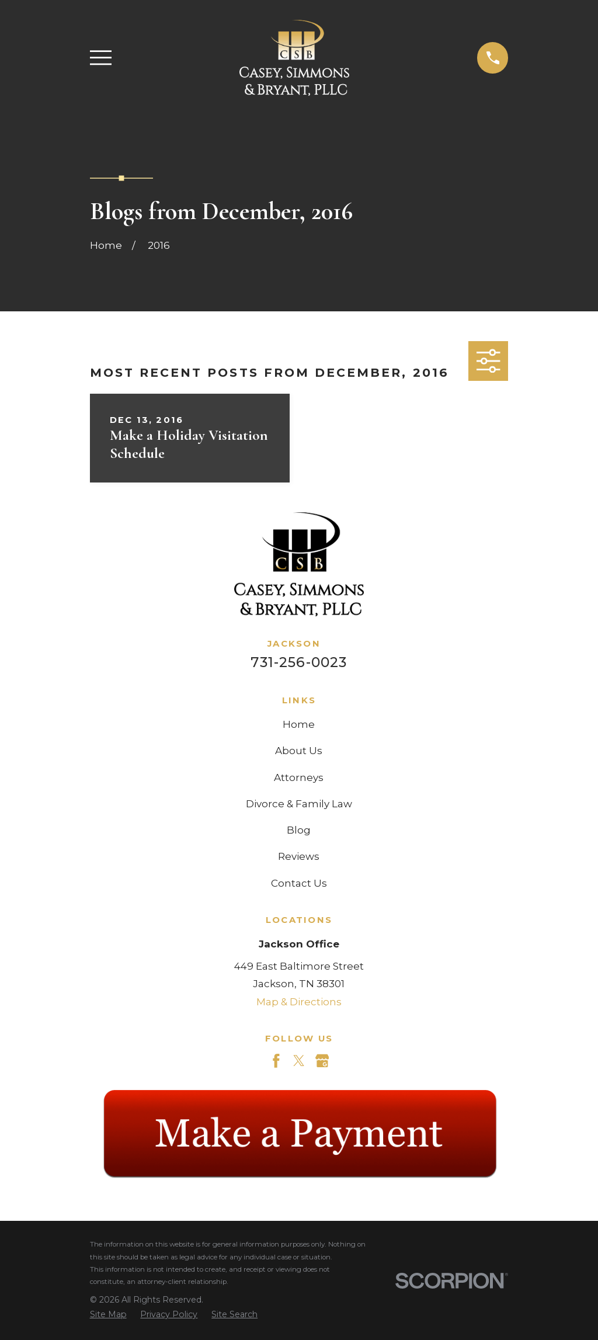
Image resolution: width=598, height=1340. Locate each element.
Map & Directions (299, 1002)
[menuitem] (108, 1314)
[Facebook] (276, 1061)
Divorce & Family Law (299, 804)
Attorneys (299, 777)
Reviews (298, 856)
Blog (299, 830)
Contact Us (299, 883)
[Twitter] (299, 1061)
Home (299, 724)
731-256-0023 (299, 662)
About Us (298, 750)
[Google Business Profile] (322, 1061)
